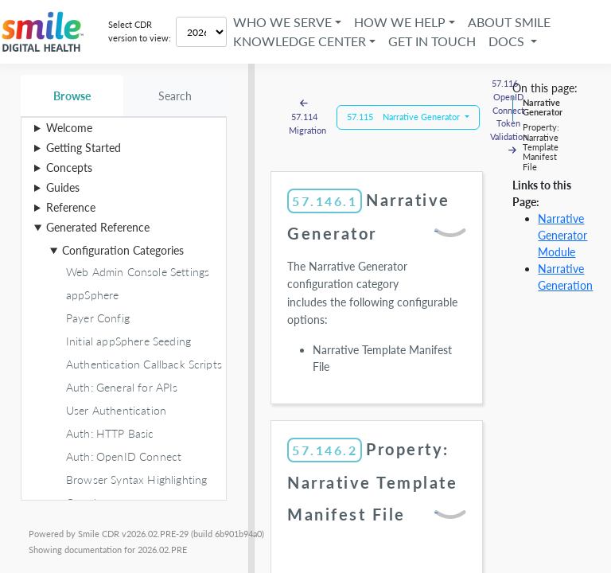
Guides (63, 187)
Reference (70, 207)
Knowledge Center (299, 41)
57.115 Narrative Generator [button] (404, 116)
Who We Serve (282, 21)
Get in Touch (432, 41)
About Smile (509, 21)
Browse (72, 96)
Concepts (69, 167)
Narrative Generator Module (562, 235)
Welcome (69, 127)
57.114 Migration (307, 116)
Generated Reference (98, 227)
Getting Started (83, 147)
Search (175, 96)
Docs (507, 41)
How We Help (400, 21)
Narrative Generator (542, 107)
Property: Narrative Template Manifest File (541, 146)
